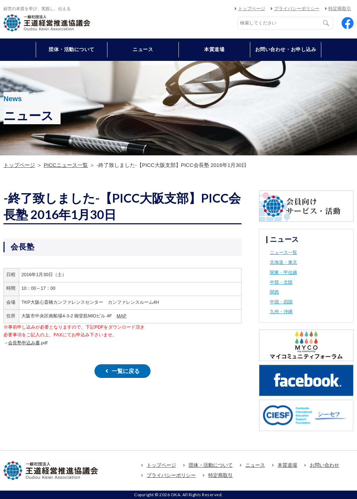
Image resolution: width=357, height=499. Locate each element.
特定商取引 (339, 8)
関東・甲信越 (283, 272)
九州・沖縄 (281, 311)
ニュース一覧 (283, 252)
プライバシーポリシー (297, 8)
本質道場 (214, 49)
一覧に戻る (126, 371)
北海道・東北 (283, 262)
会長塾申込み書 (24, 342)
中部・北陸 (281, 282)
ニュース (143, 49)
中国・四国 (281, 301)
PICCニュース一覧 (66, 165)
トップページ (251, 8)
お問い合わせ (324, 465)
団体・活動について (211, 465)
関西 (274, 292)
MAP (121, 315)
